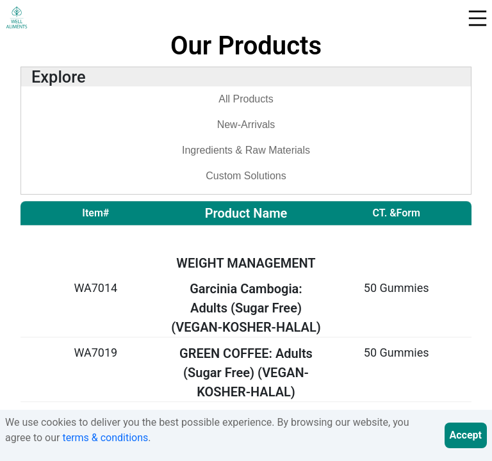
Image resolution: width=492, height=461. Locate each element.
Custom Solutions (246, 175)
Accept (466, 435)
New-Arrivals (246, 124)
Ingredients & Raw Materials (246, 150)
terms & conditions (105, 438)
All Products (245, 98)
